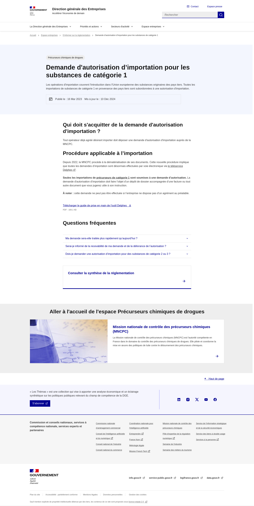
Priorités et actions (89, 26)
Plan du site (35, 495)
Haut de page (216, 378)
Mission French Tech (138, 451)
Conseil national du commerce (109, 450)
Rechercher (221, 15)
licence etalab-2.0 (136, 502)
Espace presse (214, 6)
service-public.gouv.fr (161, 478)
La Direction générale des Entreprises (49, 26)
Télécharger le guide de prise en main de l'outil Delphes (95, 205)
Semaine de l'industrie (172, 444)
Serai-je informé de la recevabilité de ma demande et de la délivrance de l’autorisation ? (115, 246)
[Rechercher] (190, 15)
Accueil (33, 35)
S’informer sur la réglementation (76, 35)
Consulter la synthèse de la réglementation (101, 273)
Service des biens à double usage (210, 434)
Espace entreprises (151, 26)
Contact (194, 6)
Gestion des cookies (137, 495)
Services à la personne (206, 440)
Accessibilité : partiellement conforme (62, 495)
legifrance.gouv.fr (190, 478)
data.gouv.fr (213, 478)
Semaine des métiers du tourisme (177, 450)
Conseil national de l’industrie (108, 444)
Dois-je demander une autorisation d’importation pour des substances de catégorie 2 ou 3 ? (117, 254)
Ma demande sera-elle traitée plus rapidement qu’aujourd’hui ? (101, 238)
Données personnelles (112, 495)
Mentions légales (90, 495)
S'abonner (38, 403)
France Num (134, 440)
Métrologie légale (136, 445)
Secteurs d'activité (120, 26)
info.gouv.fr (135, 478)
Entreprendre (135, 434)
